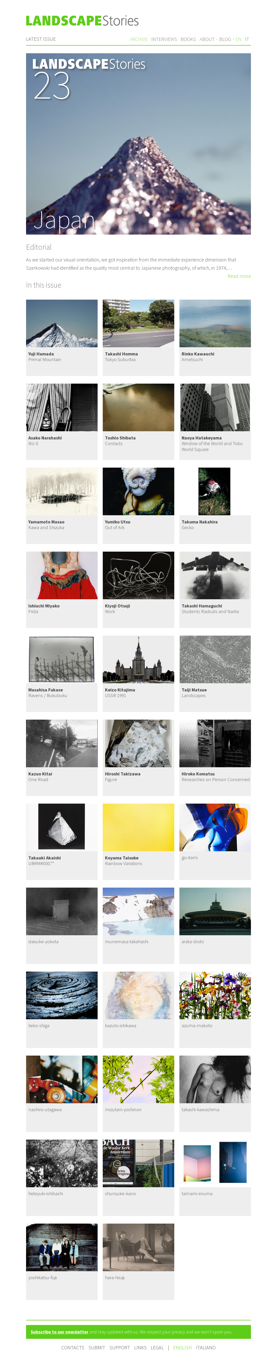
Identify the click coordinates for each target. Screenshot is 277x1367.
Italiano (206, 1347)
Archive (139, 39)
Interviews (164, 39)
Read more (239, 276)
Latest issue (41, 39)
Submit (96, 1347)
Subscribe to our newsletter (59, 1332)
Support (119, 1347)
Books (188, 39)
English (183, 1347)
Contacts (72, 1347)
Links (140, 1347)
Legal (157, 1347)
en (238, 39)
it (247, 39)
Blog (225, 39)
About (207, 39)
